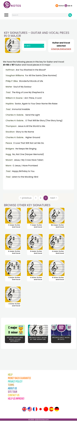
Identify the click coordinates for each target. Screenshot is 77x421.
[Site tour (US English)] (29, 409)
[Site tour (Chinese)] (45, 409)
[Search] (70, 15)
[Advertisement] (38, 23)
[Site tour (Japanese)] (40, 409)
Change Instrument (61, 48)
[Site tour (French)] (35, 409)
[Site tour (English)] (24, 409)
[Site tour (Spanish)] (51, 409)
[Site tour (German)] (56, 409)
